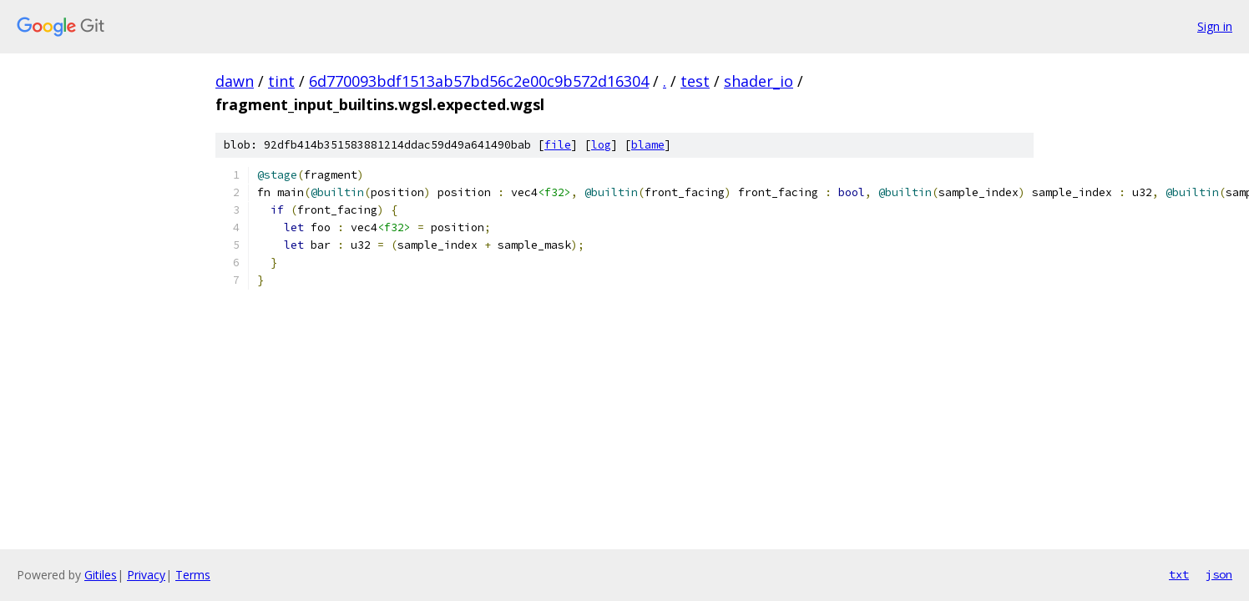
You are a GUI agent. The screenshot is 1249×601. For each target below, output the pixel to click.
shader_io (758, 81)
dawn (234, 81)
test (695, 81)
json (1219, 574)
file (557, 145)
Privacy (146, 575)
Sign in (1214, 26)
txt (1179, 574)
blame (648, 145)
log (601, 145)
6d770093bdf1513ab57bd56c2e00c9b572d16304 (479, 81)
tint (281, 81)
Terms (192, 575)
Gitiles (100, 575)
